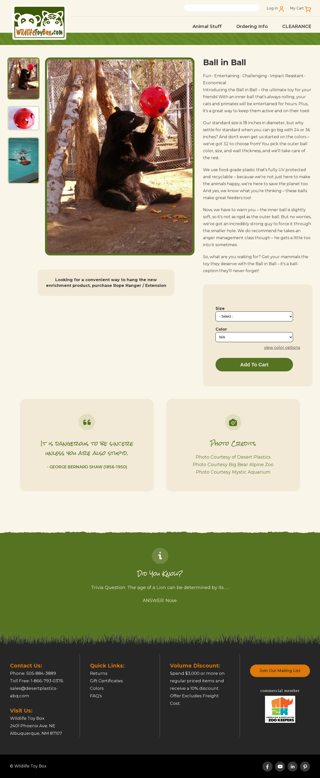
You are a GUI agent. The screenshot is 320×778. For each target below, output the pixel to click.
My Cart (297, 8)
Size (220, 308)
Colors (97, 688)
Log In (272, 8)
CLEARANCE (296, 26)
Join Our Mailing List (280, 670)
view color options (282, 347)
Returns (99, 673)
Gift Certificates (106, 680)
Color (221, 329)
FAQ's (96, 695)
